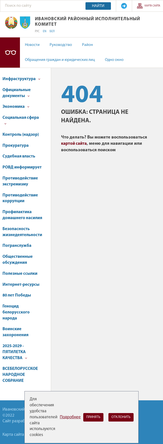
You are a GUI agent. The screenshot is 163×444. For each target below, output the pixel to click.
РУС (37, 31)
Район (87, 45)
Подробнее (70, 417)
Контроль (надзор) (20, 135)
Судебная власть (18, 156)
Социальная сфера (20, 120)
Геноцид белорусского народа (16, 312)
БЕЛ (52, 31)
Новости (32, 45)
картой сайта (74, 144)
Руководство (61, 45)
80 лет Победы (16, 295)
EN (44, 31)
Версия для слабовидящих (10, 52)
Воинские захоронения (15, 332)
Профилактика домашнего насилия (22, 215)
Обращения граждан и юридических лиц (60, 60)
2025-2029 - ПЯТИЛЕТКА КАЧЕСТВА (14, 352)
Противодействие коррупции (20, 198)
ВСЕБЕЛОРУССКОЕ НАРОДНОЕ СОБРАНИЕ (20, 375)
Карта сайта (152, 5)
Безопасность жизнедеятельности (22, 232)
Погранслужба (16, 246)
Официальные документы (16, 93)
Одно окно (114, 60)
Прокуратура (15, 146)
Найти (98, 6)
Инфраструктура (21, 79)
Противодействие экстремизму (20, 181)
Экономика (15, 107)
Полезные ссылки (19, 274)
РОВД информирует (22, 167)
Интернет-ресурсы (20, 285)
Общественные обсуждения (17, 260)
